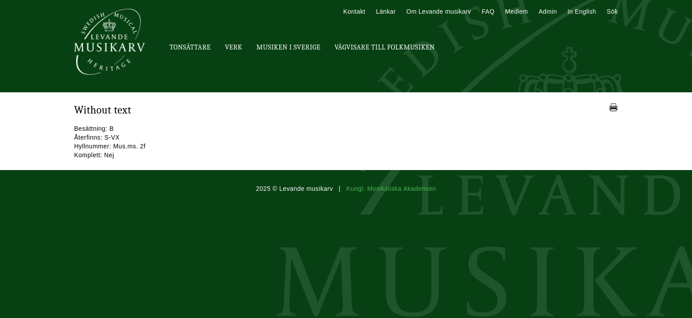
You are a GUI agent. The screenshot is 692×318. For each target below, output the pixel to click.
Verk (233, 47)
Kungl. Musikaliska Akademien (391, 188)
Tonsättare (190, 47)
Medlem (516, 11)
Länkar (386, 11)
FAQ (487, 11)
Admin (547, 11)
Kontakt (354, 11)
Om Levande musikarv (438, 11)
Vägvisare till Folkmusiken (385, 47)
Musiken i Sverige (288, 47)
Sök (612, 11)
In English (582, 11)
